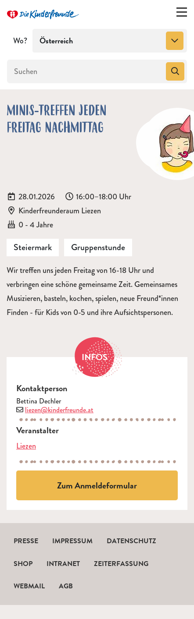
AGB (66, 586)
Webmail (29, 586)
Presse (26, 541)
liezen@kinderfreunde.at (59, 410)
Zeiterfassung (121, 564)
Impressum (72, 541)
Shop (23, 564)
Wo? (20, 40)
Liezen (26, 446)
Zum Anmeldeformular (97, 485)
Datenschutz (131, 541)
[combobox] (109, 41)
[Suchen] (85, 71)
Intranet (63, 564)
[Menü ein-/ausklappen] (181, 14)
